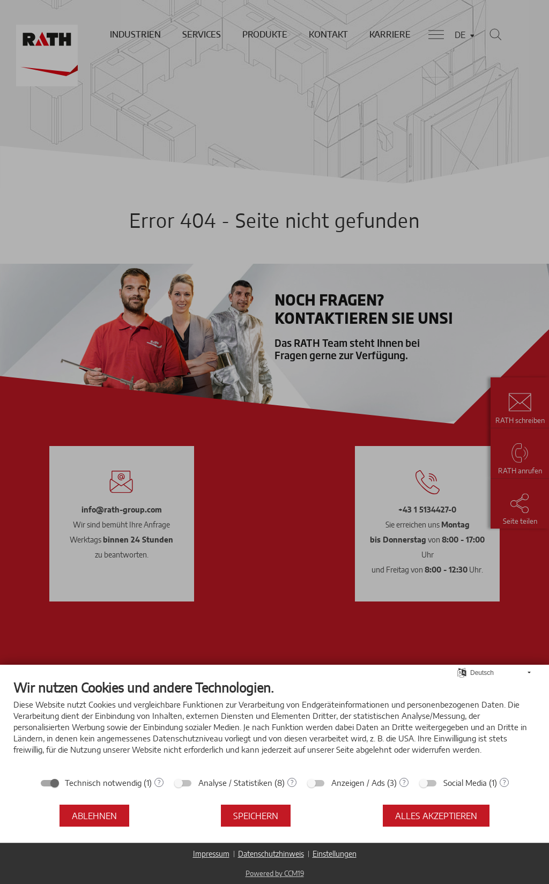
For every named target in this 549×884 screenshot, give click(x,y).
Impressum (211, 853)
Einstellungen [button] (335, 853)
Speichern (255, 816)
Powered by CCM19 (275, 873)
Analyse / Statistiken (235, 783)
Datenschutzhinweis (271, 853)
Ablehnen (94, 816)
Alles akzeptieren (436, 816)
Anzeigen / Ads (358, 783)
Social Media (465, 783)
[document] (274, 725)
